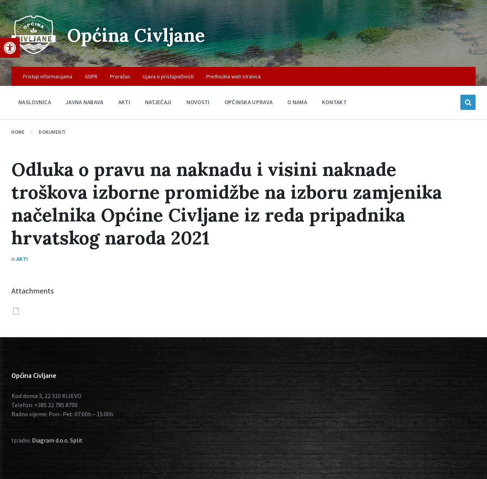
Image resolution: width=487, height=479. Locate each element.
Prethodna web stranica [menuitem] (233, 76)
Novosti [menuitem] (198, 102)
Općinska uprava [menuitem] (248, 102)
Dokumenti (52, 132)
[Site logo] (33, 52)
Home (18, 132)
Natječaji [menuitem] (158, 102)
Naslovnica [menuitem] (34, 102)
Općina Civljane (136, 35)
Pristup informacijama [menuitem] (47, 76)
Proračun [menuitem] (120, 76)
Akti (22, 258)
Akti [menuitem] (124, 102)
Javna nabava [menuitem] (84, 102)
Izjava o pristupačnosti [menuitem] (168, 76)
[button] (10, 48)
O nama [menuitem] (297, 102)
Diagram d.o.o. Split (57, 440)
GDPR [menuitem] (91, 76)
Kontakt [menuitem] (334, 102)
